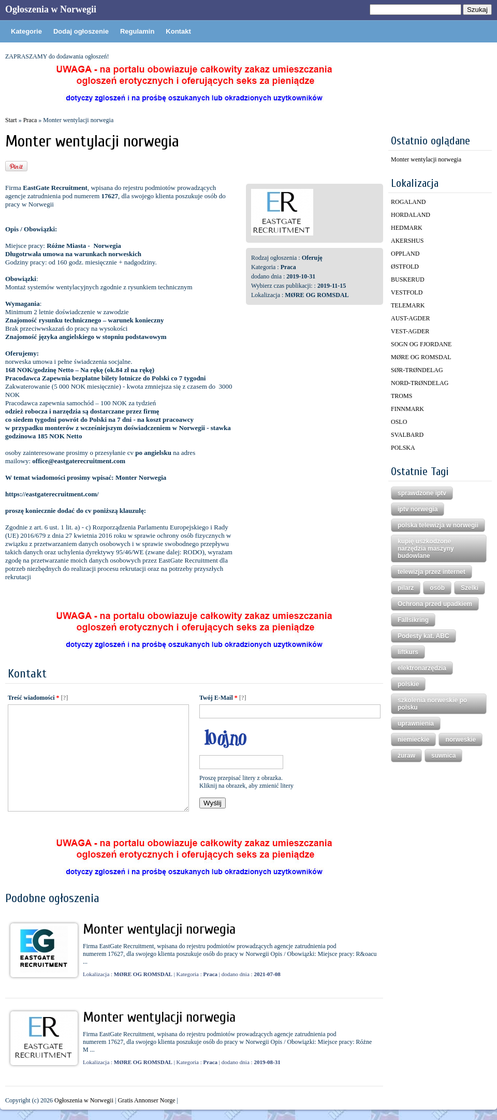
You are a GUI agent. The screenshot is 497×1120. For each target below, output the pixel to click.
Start (11, 120)
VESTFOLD (406, 292)
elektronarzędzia (422, 668)
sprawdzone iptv (422, 493)
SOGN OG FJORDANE (421, 344)
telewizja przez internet (431, 572)
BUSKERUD (408, 279)
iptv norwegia (417, 509)
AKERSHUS (407, 240)
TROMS (401, 396)
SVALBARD (407, 434)
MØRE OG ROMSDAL (421, 357)
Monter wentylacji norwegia (159, 929)
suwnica (443, 755)
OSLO (399, 421)
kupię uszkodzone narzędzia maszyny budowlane (426, 548)
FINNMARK (407, 408)
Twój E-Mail (218, 697)
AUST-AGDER (410, 318)
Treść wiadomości (34, 697)
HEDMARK (406, 227)
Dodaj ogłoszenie (81, 31)
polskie (408, 684)
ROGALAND (408, 201)
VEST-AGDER (410, 331)
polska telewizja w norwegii (438, 525)
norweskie (460, 739)
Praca (30, 120)
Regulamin (137, 31)
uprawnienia (416, 723)
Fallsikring (413, 620)
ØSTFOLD (405, 266)
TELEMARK (408, 305)
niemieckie (413, 739)
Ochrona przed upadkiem (435, 604)
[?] (64, 697)
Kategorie (26, 31)
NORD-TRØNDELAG (419, 383)
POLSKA (403, 447)
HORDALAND (410, 214)
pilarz (406, 588)
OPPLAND (405, 253)
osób (437, 588)
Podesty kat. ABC (423, 636)
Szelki (469, 588)
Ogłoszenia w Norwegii (50, 9)
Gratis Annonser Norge (146, 1100)
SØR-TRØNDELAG (417, 370)
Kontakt (178, 31)
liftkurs (408, 652)
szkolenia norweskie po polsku (432, 704)
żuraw (406, 755)
